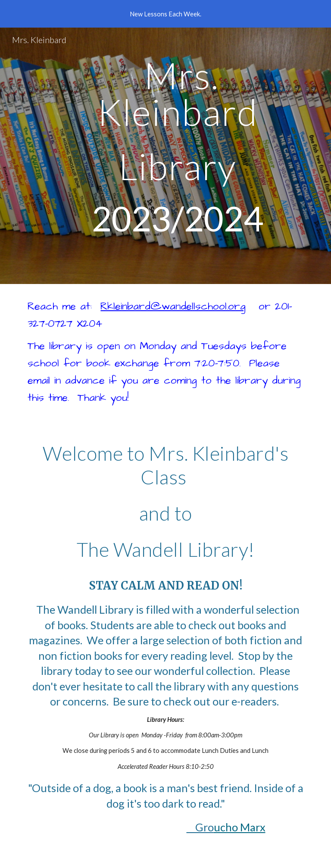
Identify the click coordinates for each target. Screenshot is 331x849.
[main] (177, 155)
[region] (165, 14)
